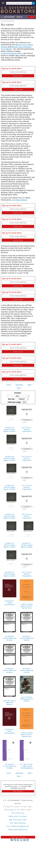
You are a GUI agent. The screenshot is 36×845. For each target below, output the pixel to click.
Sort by (11, 399)
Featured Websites (18, 829)
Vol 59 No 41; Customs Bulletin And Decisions (26, 638)
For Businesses (18, 823)
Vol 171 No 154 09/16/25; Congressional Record (26, 516)
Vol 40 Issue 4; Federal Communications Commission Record (9, 731)
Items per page (14, 402)
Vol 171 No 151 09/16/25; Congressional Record (26, 429)
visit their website (19, 200)
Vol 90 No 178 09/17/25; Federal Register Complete (9, 574)
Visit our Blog (18, 837)
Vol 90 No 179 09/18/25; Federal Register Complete (9, 429)
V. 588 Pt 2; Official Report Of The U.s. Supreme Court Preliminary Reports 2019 (26, 734)
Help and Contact (18, 816)
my (8, 17)
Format (17, 393)
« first (8, 385)
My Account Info (18, 819)
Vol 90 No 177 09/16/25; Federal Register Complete (27, 545)
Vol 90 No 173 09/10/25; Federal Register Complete (9, 545)
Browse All (10, 21)
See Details (18, 791)
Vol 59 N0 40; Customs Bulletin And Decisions (9, 638)
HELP (19, 17)
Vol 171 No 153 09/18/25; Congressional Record (26, 487)
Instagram (18, 840)
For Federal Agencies (18, 826)
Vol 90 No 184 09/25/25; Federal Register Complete (9, 516)
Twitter (15, 840)
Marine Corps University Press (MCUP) (16, 48)
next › (30, 385)
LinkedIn (27, 840)
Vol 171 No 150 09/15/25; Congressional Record (26, 574)
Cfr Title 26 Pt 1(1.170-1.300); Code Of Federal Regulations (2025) (9, 766)
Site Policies (18, 813)
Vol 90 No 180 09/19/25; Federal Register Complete (9, 458)
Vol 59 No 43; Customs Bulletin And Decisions (26, 670)
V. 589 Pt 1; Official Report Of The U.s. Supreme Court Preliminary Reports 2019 (26, 606)
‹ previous (19, 385)
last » (19, 388)
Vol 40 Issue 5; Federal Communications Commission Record (9, 602)
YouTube (21, 840)
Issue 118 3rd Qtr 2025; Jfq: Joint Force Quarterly (26, 699)
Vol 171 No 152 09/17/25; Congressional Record (26, 458)
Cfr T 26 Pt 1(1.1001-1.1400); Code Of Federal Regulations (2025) (26, 766)
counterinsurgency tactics (11, 53)
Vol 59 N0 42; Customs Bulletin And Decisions (9, 670)
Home (3, 21)
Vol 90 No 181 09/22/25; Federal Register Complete (9, 487)
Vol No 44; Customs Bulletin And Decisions (9, 702)
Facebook (12, 840)
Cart (32, 17)
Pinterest (24, 840)
